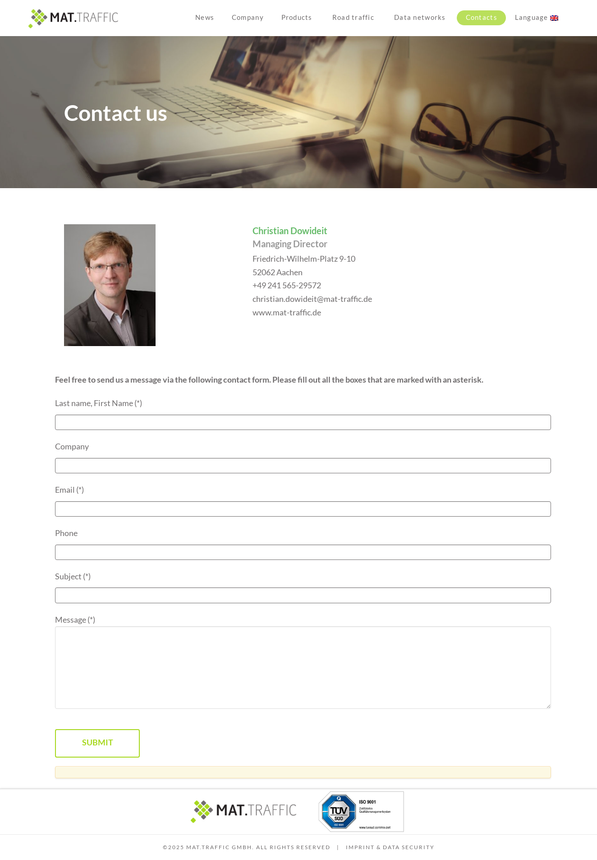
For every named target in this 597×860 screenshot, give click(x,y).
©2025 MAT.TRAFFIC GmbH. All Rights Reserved (247, 847)
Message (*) (303, 626)
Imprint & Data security (390, 847)
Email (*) (303, 499)
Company (303, 456)
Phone (303, 542)
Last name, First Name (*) (303, 412)
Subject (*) (303, 586)
